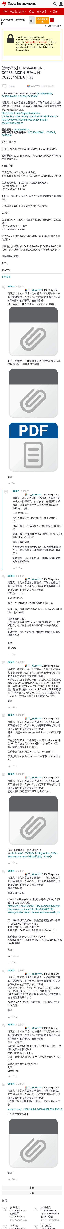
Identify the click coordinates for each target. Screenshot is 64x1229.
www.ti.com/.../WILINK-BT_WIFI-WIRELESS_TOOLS (35, 1109)
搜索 (55, 4)
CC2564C (33, 96)
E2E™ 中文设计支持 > (14, 11)
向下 (16, 483)
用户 (61, 4)
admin (12, 86)
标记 (32, 1187)
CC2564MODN (44, 93)
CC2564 (22, 96)
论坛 (31, 11)
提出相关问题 (42, 20)
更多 (55, 11)
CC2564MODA (9, 96)
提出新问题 (52, 20)
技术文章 (42, 11)
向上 (9, 483)
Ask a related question (36, 42)
